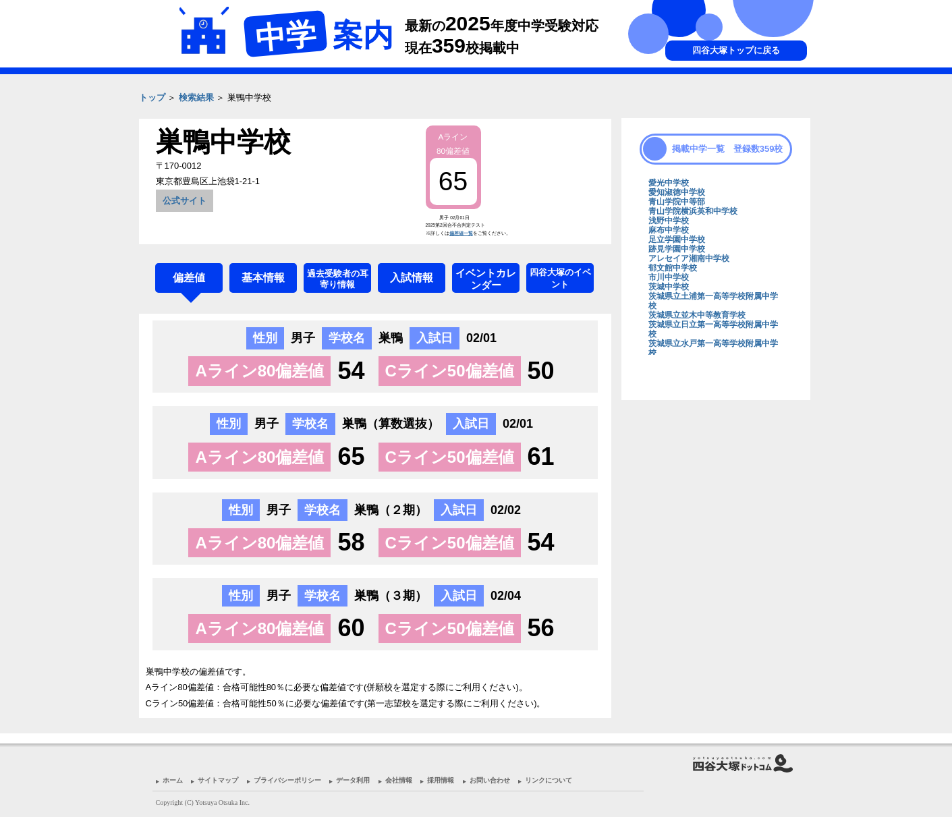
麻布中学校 (668, 230)
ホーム (173, 780)
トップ (152, 97)
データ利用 (353, 780)
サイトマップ (218, 780)
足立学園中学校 (676, 239)
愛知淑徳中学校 (676, 192)
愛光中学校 (668, 183)
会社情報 (398, 780)
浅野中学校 (668, 220)
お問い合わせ (490, 780)
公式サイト (184, 201)
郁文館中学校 (672, 268)
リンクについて (548, 780)
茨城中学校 (668, 286)
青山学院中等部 (676, 201)
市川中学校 (668, 277)
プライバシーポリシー (287, 780)
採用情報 (440, 780)
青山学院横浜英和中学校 (692, 211)
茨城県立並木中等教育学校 (697, 315)
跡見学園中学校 (676, 249)
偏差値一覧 (461, 233)
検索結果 (196, 97)
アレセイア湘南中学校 (688, 258)
